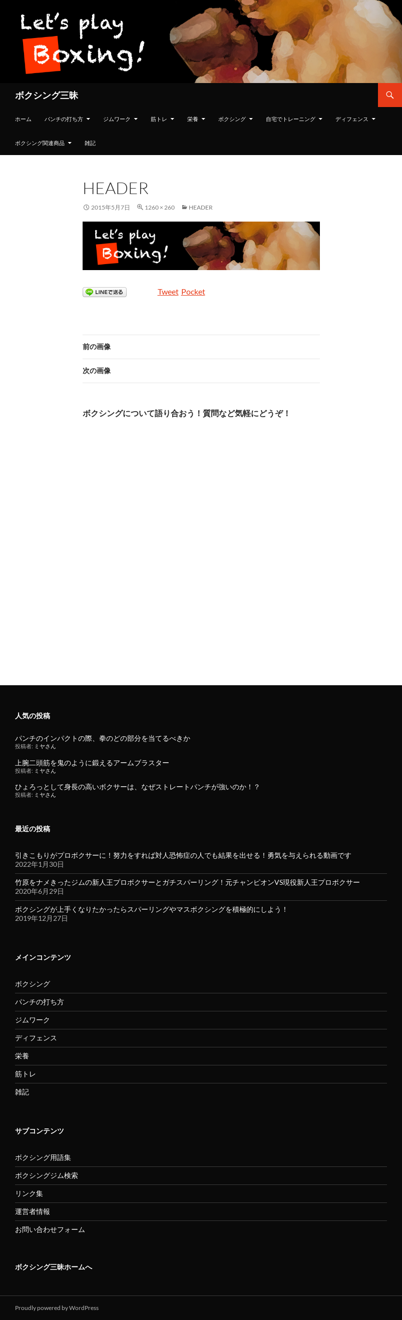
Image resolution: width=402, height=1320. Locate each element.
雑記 (90, 143)
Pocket (193, 291)
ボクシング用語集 (43, 1157)
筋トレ (159, 119)
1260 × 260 (160, 207)
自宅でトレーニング (290, 119)
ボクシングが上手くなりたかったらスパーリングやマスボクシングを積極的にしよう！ (151, 909)
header (201, 207)
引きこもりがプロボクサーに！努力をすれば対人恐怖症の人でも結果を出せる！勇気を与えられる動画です (183, 855)
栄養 (192, 119)
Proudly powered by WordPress (57, 1307)
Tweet (168, 291)
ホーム (23, 119)
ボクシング (232, 119)
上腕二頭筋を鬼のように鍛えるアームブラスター (92, 762)
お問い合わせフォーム (50, 1229)
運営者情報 (32, 1211)
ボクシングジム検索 (46, 1175)
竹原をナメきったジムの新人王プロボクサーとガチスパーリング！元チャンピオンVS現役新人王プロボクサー (187, 882)
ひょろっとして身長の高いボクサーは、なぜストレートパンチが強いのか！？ (137, 786)
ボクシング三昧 (46, 95)
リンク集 (29, 1193)
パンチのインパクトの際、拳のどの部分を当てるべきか (102, 738)
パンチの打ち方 (64, 119)
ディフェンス (351, 119)
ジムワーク (117, 119)
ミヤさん (45, 746)
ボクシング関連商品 (40, 143)
